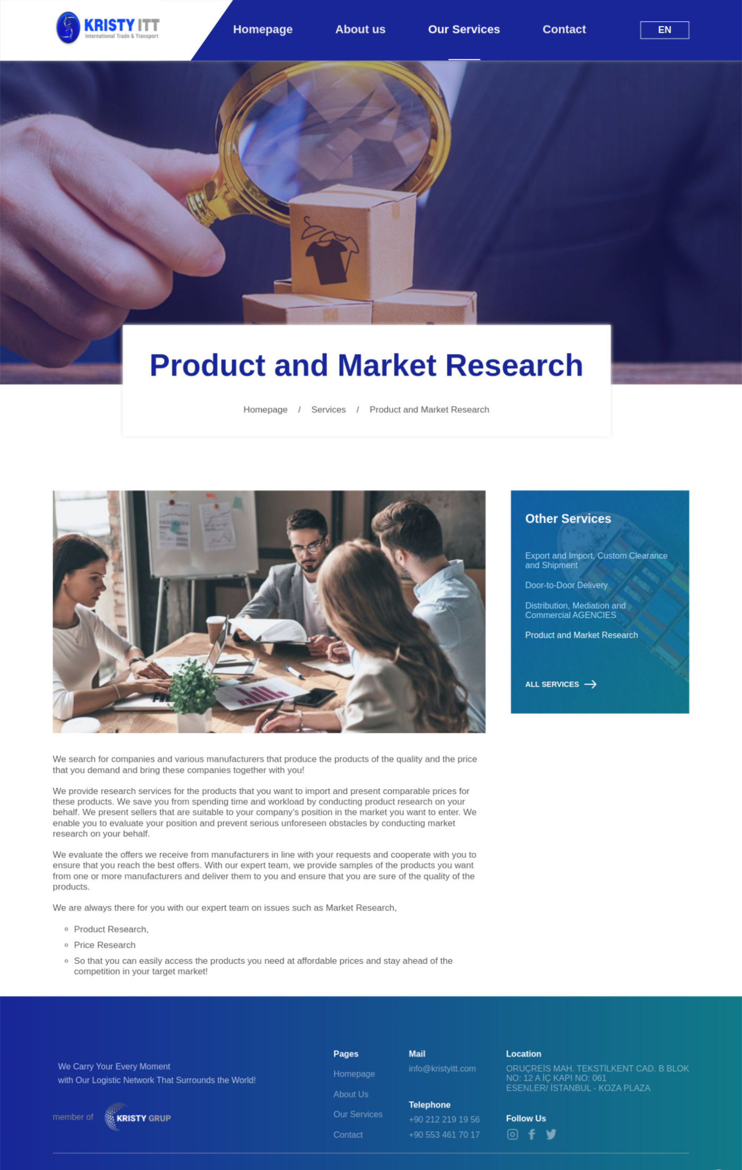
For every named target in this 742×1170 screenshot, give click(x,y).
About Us (350, 1094)
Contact (348, 1134)
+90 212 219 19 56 (444, 1119)
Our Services (358, 1114)
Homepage (265, 410)
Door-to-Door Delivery (566, 585)
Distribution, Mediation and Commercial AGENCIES (575, 610)
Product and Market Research (581, 635)
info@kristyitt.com (442, 1068)
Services (328, 410)
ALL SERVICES (561, 684)
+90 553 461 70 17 (444, 1134)
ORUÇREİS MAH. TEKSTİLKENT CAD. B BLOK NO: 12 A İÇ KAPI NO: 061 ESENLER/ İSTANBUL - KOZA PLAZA (598, 1078)
